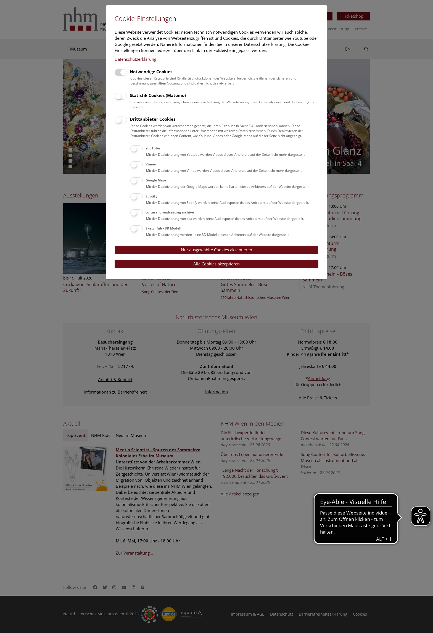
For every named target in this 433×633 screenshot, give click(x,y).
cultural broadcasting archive (170, 212)
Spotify (151, 196)
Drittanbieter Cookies (152, 119)
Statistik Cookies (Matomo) (158, 95)
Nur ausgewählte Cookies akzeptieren (216, 249)
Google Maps (156, 180)
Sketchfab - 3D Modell (163, 228)
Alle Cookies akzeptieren (216, 264)
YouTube (153, 148)
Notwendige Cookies (151, 71)
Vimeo (151, 164)
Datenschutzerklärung (135, 59)
